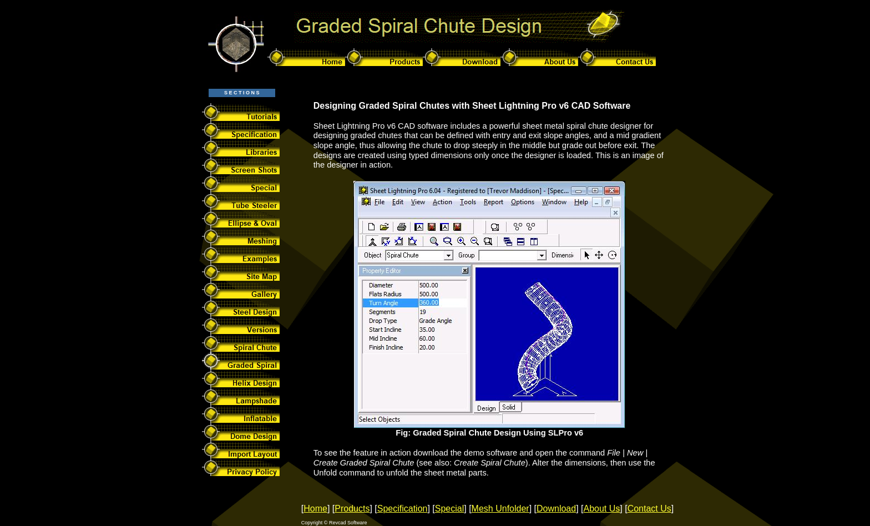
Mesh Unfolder (500, 508)
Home (315, 508)
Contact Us (649, 508)
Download (556, 508)
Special (449, 508)
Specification (402, 508)
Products (352, 508)
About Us (602, 508)
